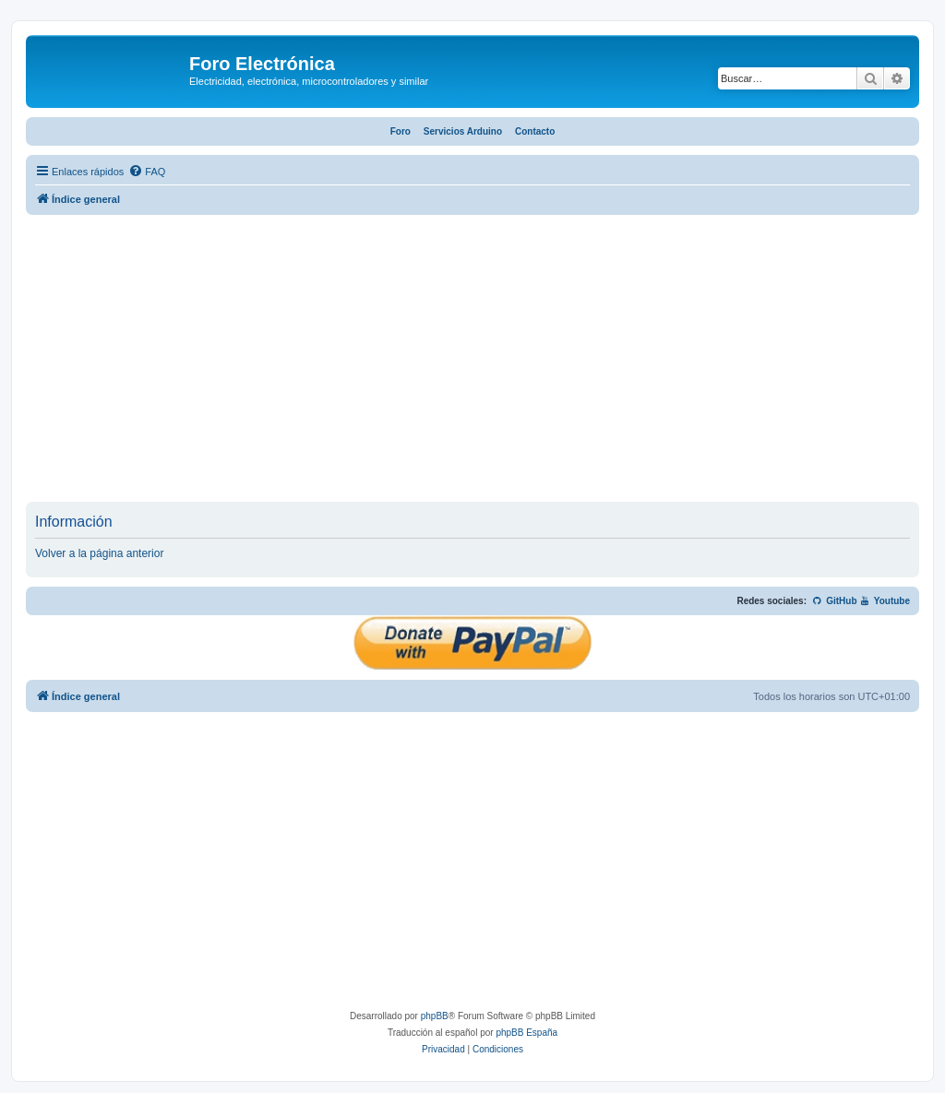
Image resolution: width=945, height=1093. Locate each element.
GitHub (834, 601)
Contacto (535, 131)
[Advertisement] (472, 363)
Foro (400, 131)
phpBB (435, 1016)
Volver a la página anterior (99, 553)
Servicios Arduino (463, 131)
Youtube (884, 601)
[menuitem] (146, 171)
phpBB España (526, 1033)
